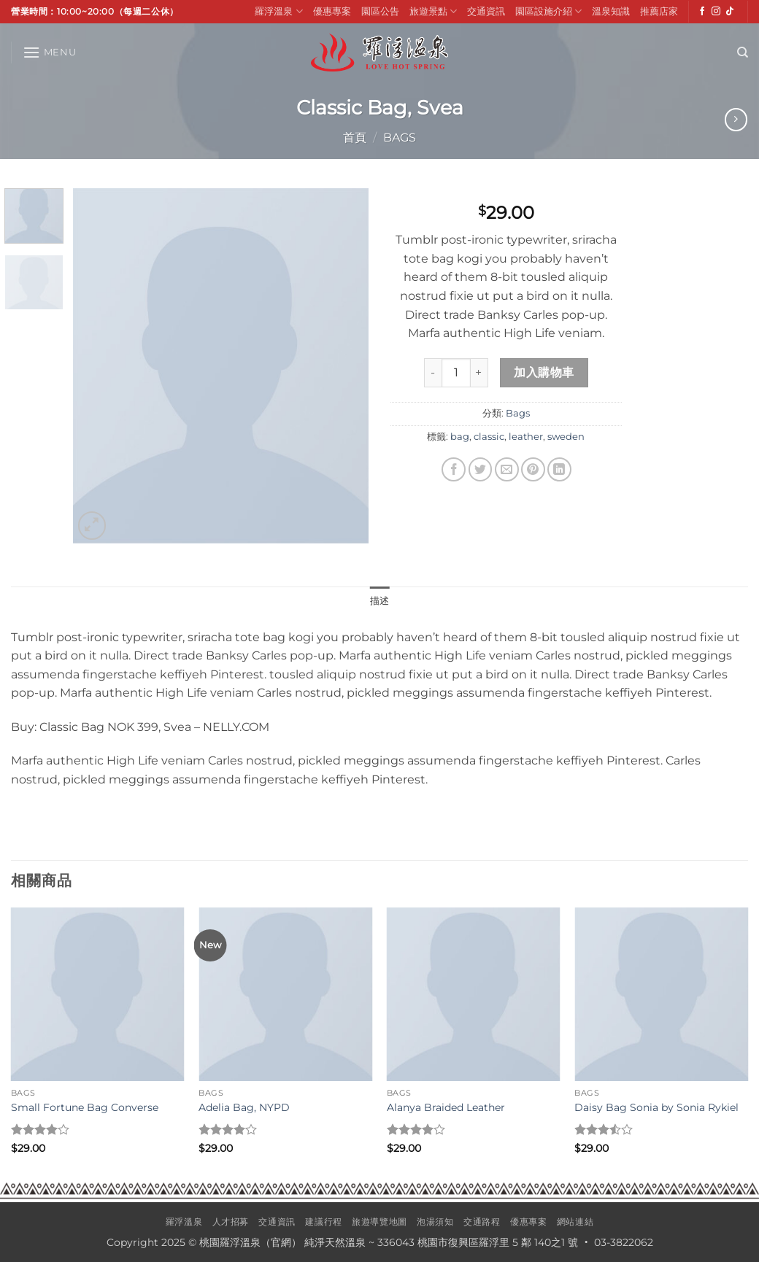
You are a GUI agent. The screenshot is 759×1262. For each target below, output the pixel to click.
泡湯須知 (435, 1221)
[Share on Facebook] (454, 469)
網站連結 (575, 1221)
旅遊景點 (433, 11)
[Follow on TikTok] (729, 12)
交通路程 (481, 1221)
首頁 (354, 137)
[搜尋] (742, 52)
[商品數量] (456, 372)
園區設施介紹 (548, 11)
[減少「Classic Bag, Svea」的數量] (433, 372)
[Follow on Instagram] (716, 12)
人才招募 (230, 1221)
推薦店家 (659, 11)
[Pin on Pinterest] (533, 469)
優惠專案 (332, 11)
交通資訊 (486, 11)
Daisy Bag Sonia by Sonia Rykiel (656, 1107)
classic (489, 436)
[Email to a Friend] (507, 469)
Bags (399, 137)
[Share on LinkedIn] (559, 469)
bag (459, 436)
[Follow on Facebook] (702, 12)
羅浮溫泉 (278, 11)
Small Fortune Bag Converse (84, 1107)
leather (526, 436)
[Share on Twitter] (481, 469)
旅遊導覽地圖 (379, 1221)
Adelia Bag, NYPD (244, 1107)
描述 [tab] (380, 600)
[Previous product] (736, 119)
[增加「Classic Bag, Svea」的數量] (479, 372)
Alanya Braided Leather (446, 1107)
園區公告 (380, 11)
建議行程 (323, 1221)
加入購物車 (544, 372)
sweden (566, 436)
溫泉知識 (611, 11)
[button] (50, 52)
